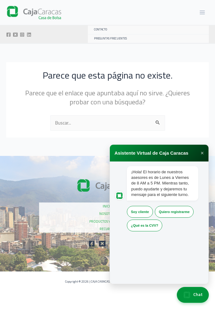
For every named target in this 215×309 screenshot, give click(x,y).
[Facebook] (8, 34)
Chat (193, 295)
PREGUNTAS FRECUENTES (110, 38)
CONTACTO (100, 29)
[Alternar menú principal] (202, 12)
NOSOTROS (107, 213)
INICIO (107, 206)
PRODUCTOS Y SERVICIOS (107, 221)
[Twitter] (15, 34)
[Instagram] (22, 34)
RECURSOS (107, 228)
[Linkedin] (29, 34)
